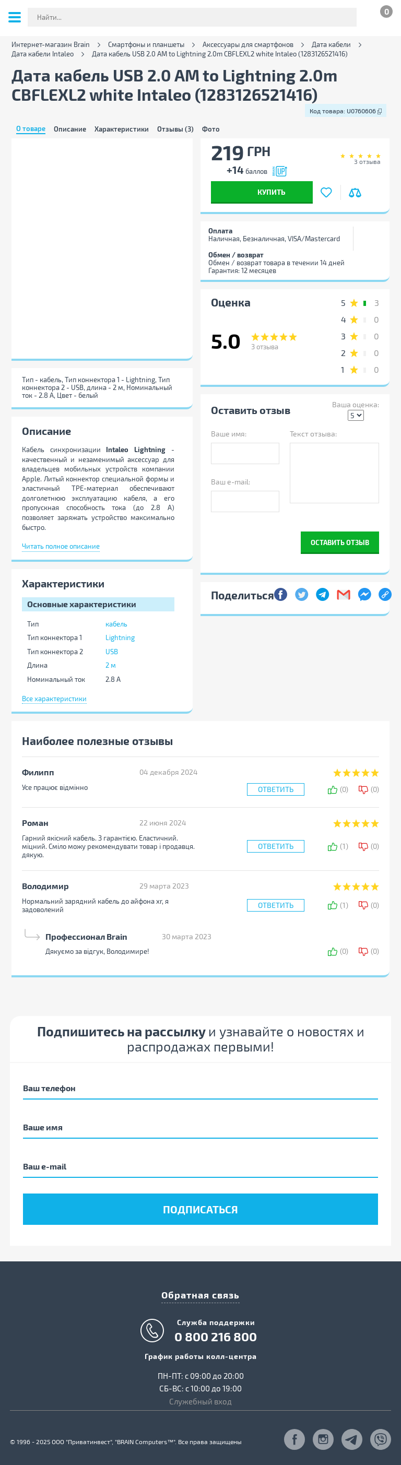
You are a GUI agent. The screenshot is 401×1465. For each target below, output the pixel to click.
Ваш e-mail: (230, 481)
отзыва (367, 161)
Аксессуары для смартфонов (248, 44)
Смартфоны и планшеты (146, 44)
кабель (116, 624)
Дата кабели (331, 44)
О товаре (30, 129)
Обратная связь (200, 1294)
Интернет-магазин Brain (50, 44)
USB (111, 651)
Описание (70, 129)
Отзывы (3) (175, 129)
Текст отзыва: (313, 433)
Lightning (120, 637)
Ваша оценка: (355, 404)
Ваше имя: (228, 433)
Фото (211, 129)
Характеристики (122, 129)
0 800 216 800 (215, 1336)
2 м (110, 665)
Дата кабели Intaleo (42, 54)
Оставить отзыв (340, 542)
